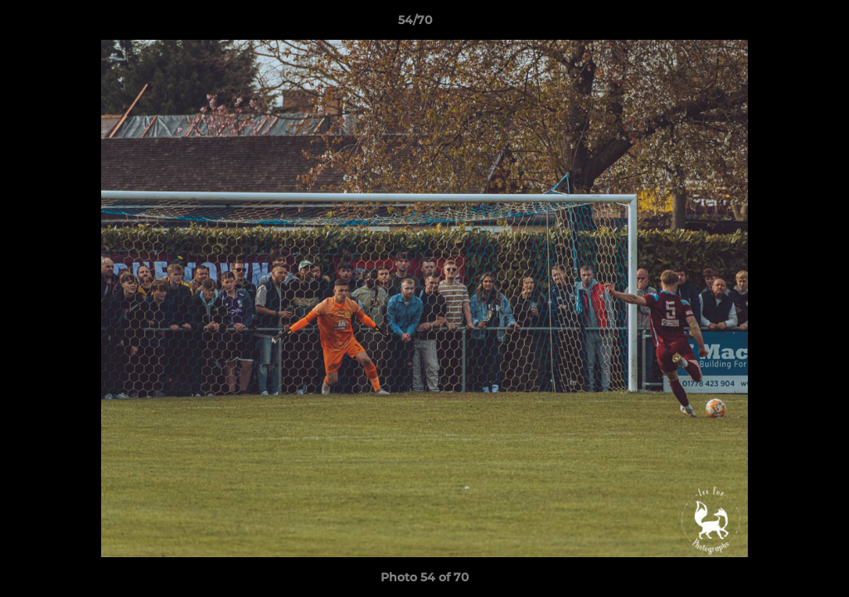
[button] (779, 24)
